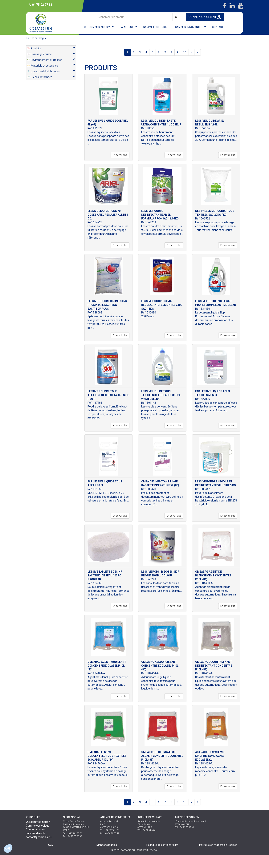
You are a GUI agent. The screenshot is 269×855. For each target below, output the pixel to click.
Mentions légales (106, 844)
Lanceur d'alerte (35, 833)
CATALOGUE (126, 27)
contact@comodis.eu (38, 837)
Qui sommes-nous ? (38, 821)
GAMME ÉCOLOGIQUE (156, 27)
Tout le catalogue (36, 38)
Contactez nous (35, 829)
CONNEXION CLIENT (205, 17)
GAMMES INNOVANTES (188, 27)
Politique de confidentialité (162, 844)
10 (184, 52)
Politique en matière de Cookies (218, 844)
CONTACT (217, 27)
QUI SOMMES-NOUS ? (97, 27)
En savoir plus (120, 155)
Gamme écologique (37, 825)
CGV (50, 844)
